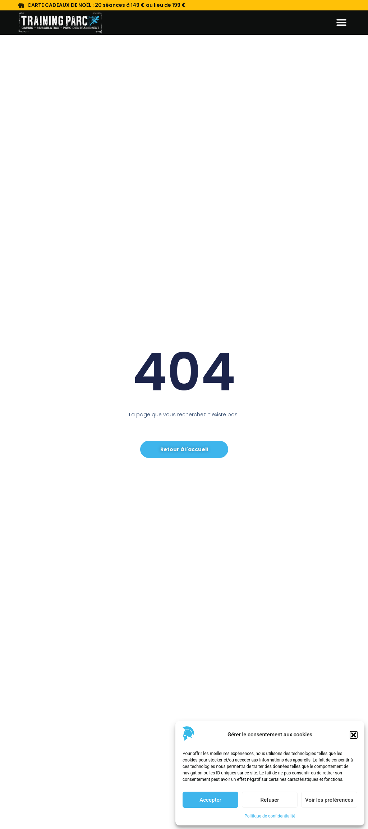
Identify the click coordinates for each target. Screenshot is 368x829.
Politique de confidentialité (269, 816)
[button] (353, 734)
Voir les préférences (329, 800)
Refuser (269, 800)
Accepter (210, 800)
